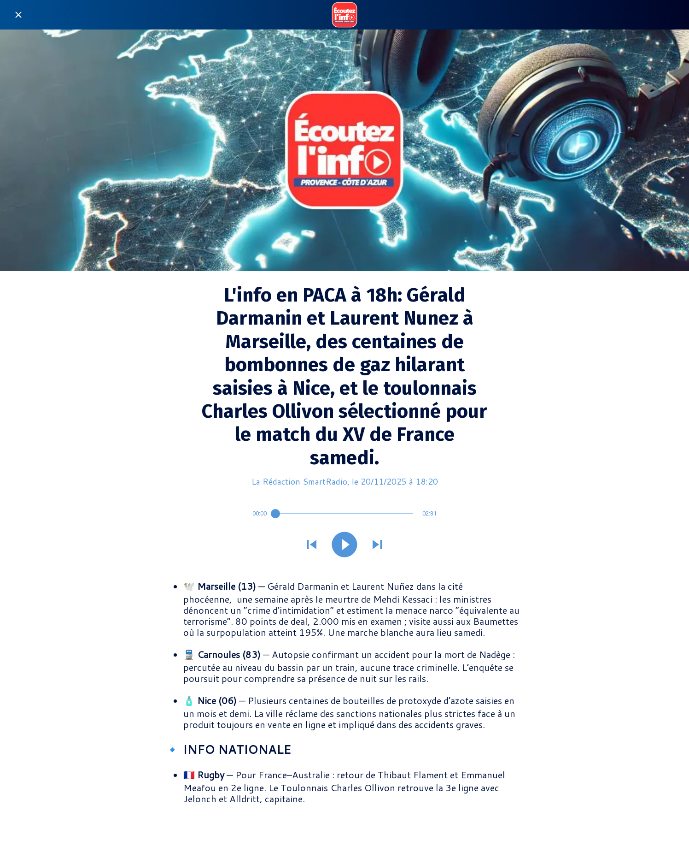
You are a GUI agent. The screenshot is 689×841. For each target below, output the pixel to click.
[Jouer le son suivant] (377, 545)
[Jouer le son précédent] (312, 545)
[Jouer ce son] (344, 545)
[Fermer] (18, 14)
